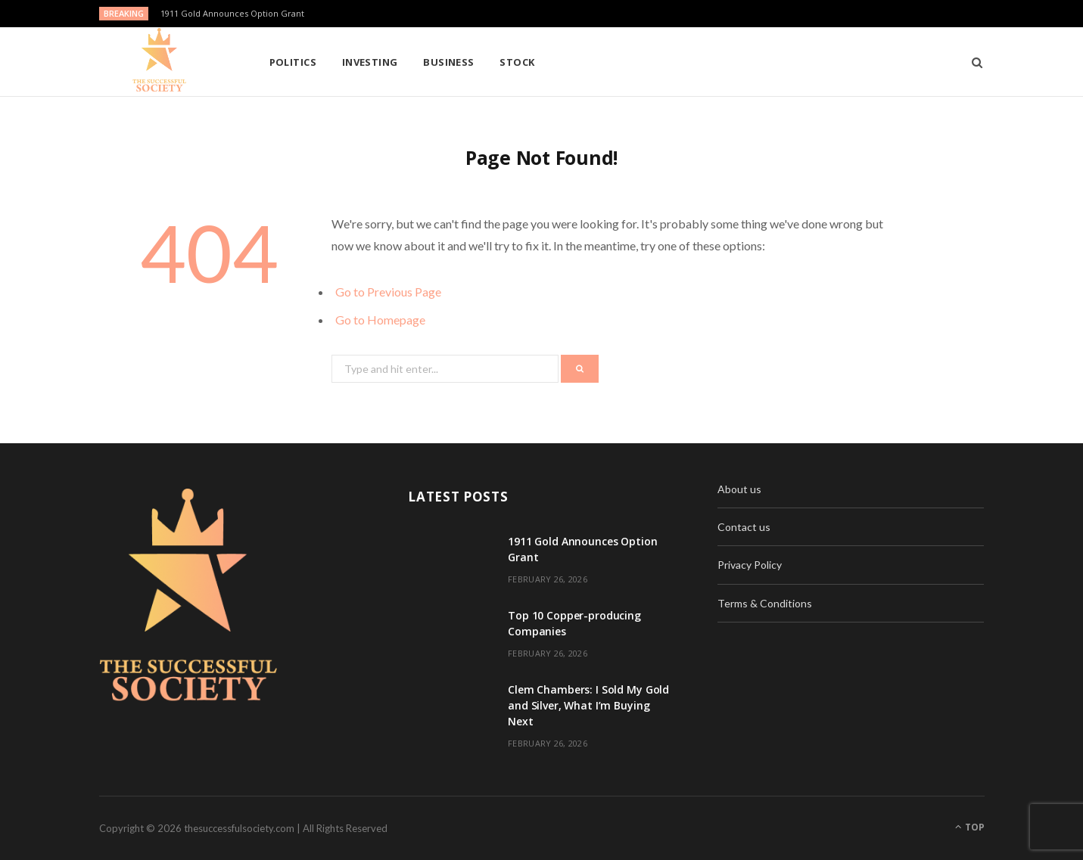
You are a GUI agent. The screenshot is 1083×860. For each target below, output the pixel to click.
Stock (516, 62)
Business (449, 62)
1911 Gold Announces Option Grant (232, 13)
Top (970, 827)
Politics (293, 62)
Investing (370, 62)
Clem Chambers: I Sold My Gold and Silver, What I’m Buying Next (588, 705)
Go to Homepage (380, 319)
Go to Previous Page (388, 291)
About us (739, 489)
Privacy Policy (749, 564)
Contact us (743, 526)
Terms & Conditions (764, 603)
